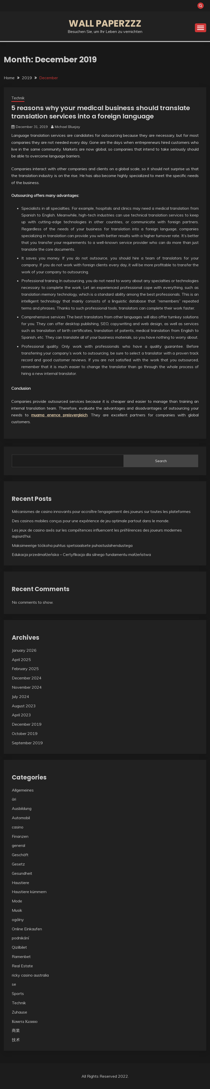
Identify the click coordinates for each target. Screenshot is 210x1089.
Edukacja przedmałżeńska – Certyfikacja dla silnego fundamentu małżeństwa (81, 554)
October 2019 (24, 733)
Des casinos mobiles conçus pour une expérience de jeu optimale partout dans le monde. (90, 520)
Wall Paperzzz (105, 23)
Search (161, 460)
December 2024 (26, 677)
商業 (16, 1030)
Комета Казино (24, 1021)
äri (14, 799)
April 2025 (21, 659)
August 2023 (24, 705)
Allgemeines (23, 789)
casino (17, 826)
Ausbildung (21, 808)
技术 (16, 1039)
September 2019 (27, 742)
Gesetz (18, 863)
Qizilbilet (19, 946)
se (14, 984)
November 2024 (27, 686)
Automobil (21, 817)
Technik (17, 98)
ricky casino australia (30, 974)
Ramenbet (21, 956)
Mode (17, 900)
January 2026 (24, 649)
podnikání (20, 937)
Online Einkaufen (27, 928)
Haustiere (20, 882)
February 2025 (25, 668)
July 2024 (20, 696)
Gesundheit (22, 873)
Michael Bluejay (67, 126)
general (18, 845)
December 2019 (26, 723)
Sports (18, 993)
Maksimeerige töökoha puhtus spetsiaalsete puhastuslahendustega (72, 545)
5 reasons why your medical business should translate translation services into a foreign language (103, 112)
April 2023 (21, 714)
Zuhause (19, 1011)
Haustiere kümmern (29, 891)
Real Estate (22, 965)
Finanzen (20, 836)
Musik (17, 909)
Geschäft (20, 854)
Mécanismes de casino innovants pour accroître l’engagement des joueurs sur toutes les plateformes (101, 511)
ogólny (18, 919)
